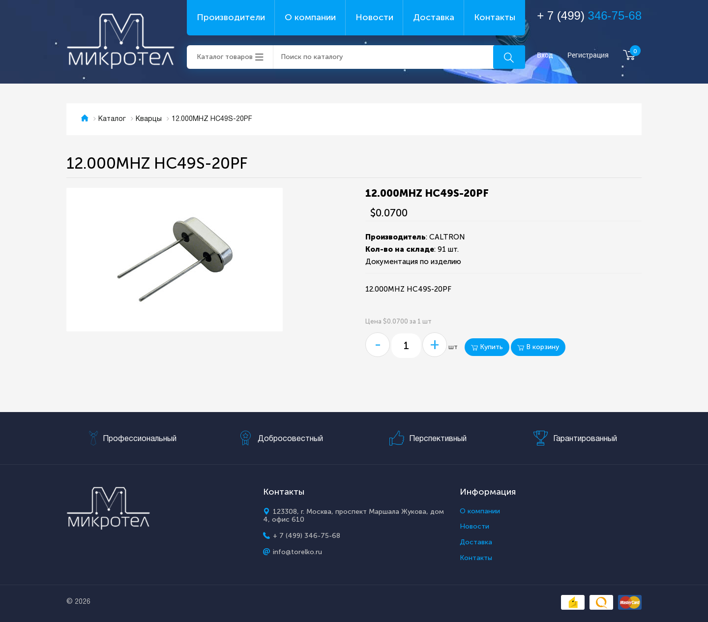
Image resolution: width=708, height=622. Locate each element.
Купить (487, 347)
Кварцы (149, 119)
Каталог (112, 119)
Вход (545, 55)
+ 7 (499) (589, 15)
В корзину (538, 347)
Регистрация (588, 55)
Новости (374, 17)
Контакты (494, 17)
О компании (310, 17)
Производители (231, 17)
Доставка (433, 17)
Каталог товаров (225, 57)
